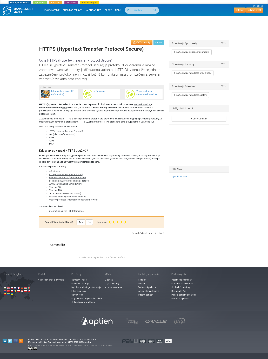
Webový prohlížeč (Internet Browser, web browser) (73, 199)
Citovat (158, 42)
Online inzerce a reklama (83, 302)
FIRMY (118, 10)
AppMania (40, 2)
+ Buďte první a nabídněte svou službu (192, 73)
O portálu (109, 280)
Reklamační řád (178, 291)
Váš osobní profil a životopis (51, 280)
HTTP (64, 107)
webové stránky (142, 104)
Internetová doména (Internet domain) (67, 177)
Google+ (87, 342)
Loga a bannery (112, 283)
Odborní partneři (145, 295)
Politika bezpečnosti (180, 298)
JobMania (71, 2)
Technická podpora (147, 287)
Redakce (142, 280)
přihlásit (240, 10)
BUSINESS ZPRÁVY (72, 10)
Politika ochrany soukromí (183, 295)
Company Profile (79, 280)
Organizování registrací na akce (86, 298)
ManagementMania (19, 2)
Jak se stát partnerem (148, 291)
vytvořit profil (254, 10)
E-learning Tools (78, 291)
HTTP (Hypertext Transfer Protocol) (66, 131)
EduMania (56, 2)
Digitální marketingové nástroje (86, 287)
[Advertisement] (134, 25)
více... (223, 43)
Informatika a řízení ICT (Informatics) (66, 211)
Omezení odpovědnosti (182, 283)
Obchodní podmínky (180, 287)
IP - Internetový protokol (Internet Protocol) (69, 181)
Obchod (141, 283)
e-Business (54, 171)
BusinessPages (89, 2)
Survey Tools (77, 295)
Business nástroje (80, 283)
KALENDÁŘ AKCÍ (93, 10)
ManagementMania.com (61, 339)
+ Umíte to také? (199, 118)
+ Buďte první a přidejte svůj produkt (191, 52)
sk (261, 6)
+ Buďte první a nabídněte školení (190, 95)
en (254, 6)
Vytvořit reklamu (179, 176)
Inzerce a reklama (113, 287)
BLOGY (108, 10)
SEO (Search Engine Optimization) (65, 184)
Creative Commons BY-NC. (102, 345)
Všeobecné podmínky (181, 280)
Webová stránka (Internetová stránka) (67, 196)
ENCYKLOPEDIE (51, 10)
